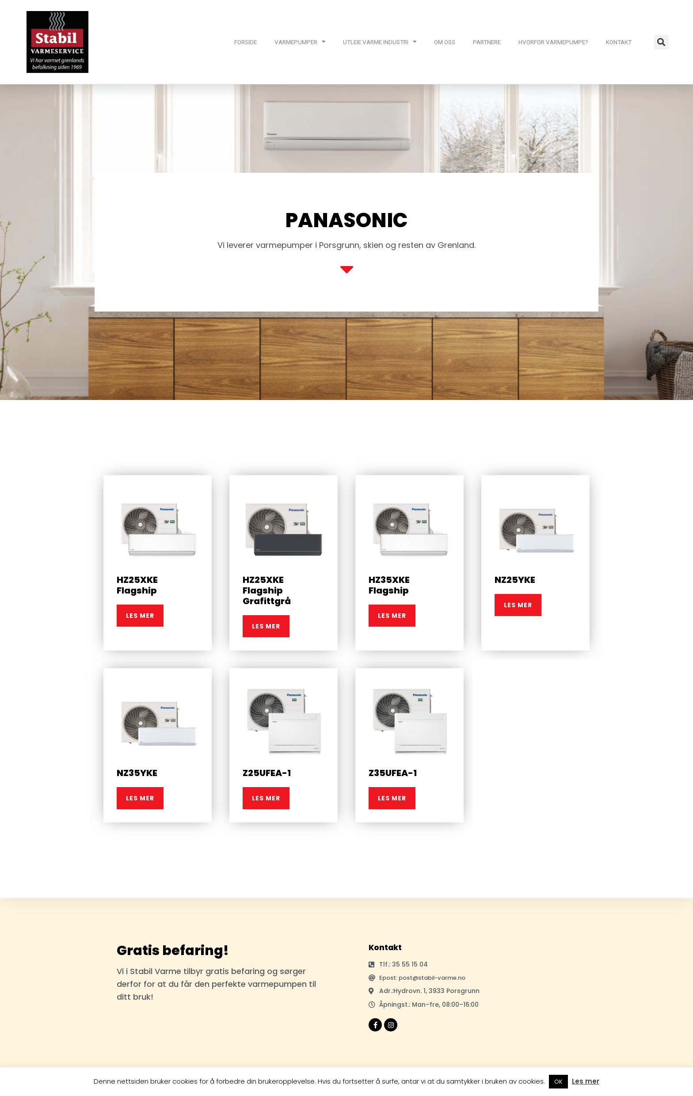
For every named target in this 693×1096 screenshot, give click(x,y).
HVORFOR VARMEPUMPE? (553, 42)
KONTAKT (619, 42)
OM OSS (444, 42)
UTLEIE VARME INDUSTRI (379, 41)
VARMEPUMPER (299, 41)
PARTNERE (487, 42)
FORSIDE (245, 42)
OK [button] (558, 1081)
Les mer (585, 1081)
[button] (661, 42)
